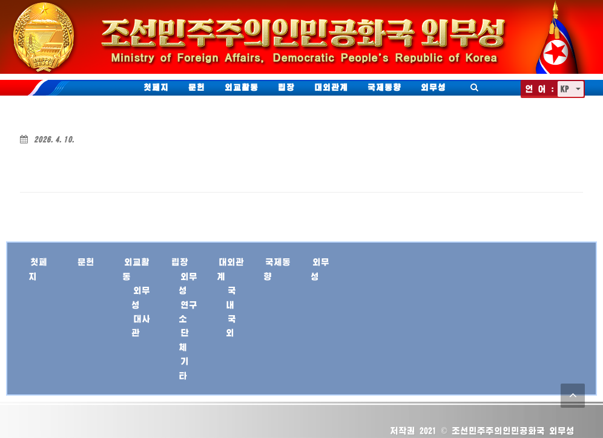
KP (567, 88)
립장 (286, 87)
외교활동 (242, 87)
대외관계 (331, 87)
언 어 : (540, 88)
